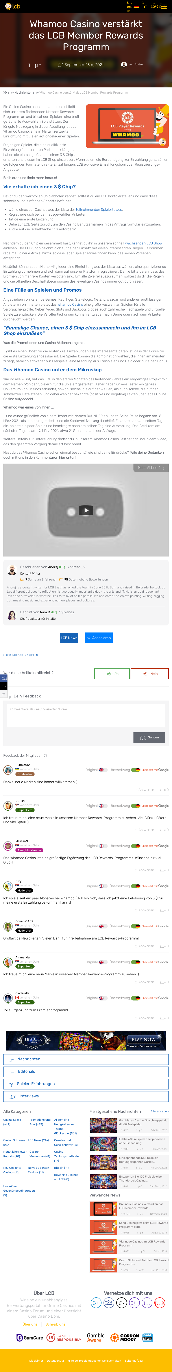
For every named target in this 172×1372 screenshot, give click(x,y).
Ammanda (22, 959)
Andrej (53, 567)
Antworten (142, 790)
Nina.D (45, 612)
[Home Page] (9, 92)
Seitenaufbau (140, 1360)
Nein (150, 674)
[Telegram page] (96, 1304)
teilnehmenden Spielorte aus (99, 209)
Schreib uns (55, 1326)
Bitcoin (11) (61, 1170)
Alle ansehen (160, 1114)
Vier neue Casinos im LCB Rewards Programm (142, 1246)
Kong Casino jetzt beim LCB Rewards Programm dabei (143, 1227)
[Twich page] (134, 1304)
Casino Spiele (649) (12, 1125)
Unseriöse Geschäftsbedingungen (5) (15, 1194)
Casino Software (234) (14, 1146)
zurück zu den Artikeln (20, 655)
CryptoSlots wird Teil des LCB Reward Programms (144, 1265)
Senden (153, 737)
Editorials (22, 1075)
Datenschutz (53, 1360)
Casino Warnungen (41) (40, 1157)
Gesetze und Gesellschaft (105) (66, 1146)
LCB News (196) (38, 1143)
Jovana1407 (24, 923)
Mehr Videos (151, 468)
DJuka (20, 801)
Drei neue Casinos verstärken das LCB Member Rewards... (141, 1209)
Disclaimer (30, 1360)
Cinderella (22, 996)
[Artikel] (128, 6)
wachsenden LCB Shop (143, 243)
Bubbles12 (22, 765)
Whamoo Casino (70, 304)
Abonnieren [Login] (101, 638)
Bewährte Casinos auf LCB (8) (66, 1180)
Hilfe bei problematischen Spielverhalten (96, 1360)
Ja (112, 674)
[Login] (154, 6)
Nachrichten (24, 1062)
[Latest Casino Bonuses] (12, 6)
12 (140, 1273)
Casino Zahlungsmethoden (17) (66, 1159)
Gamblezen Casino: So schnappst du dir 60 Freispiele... (143, 1125)
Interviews (24, 1099)
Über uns (29, 1326)
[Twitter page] (121, 1304)
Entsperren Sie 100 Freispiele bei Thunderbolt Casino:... (140, 1181)
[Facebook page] (109, 1304)
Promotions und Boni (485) (40, 1125)
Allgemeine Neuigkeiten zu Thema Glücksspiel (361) (65, 1129)
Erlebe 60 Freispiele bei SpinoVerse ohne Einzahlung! (142, 1144)
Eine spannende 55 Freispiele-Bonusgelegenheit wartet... (139, 1163)
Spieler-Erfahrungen (32, 1087)
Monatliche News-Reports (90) (15, 1157)
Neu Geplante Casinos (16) (12, 1173)
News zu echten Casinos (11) (38, 1173)
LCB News (68, 638)
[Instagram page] (147, 1304)
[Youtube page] (159, 1304)
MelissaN (21, 842)
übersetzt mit (155, 770)
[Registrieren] (145, 6)
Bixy (18, 882)
